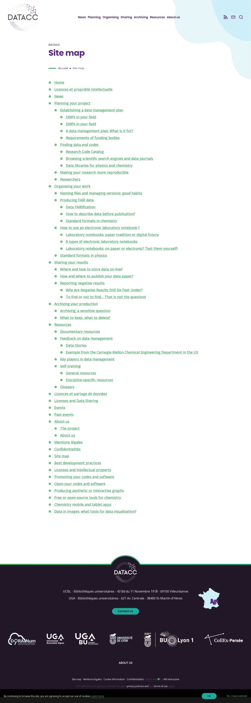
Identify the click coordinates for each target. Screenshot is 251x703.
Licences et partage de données (80, 399)
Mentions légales (68, 447)
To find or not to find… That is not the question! (106, 302)
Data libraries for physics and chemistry (99, 171)
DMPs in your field (81, 122)
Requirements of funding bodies (93, 143)
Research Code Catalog (85, 157)
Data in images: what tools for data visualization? (95, 517)
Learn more (97, 696)
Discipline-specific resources (89, 385)
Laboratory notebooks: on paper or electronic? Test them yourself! (121, 254)
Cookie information (114, 684)
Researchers (70, 185)
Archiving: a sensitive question (85, 316)
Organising (113, 19)
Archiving (143, 19)
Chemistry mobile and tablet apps (82, 510)
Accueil (63, 74)
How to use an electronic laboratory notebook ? (100, 233)
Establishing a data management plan (91, 115)
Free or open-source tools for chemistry (87, 503)
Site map (61, 461)
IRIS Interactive (171, 684)
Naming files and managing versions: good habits (101, 198)
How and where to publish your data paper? (96, 281)
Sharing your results (71, 268)
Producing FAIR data (77, 205)
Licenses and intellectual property (82, 475)
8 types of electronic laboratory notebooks (101, 247)
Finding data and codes (79, 150)
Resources (159, 19)
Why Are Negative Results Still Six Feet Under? (104, 295)
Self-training (70, 371)
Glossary (67, 392)
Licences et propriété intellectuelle (83, 95)
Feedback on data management (86, 344)
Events (59, 413)
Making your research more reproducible (94, 178)
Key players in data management (87, 364)
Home (59, 88)
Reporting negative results (82, 288)
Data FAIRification (80, 212)
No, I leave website (237, 696)
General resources (81, 378)
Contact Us (125, 617)
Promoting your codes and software (84, 482)
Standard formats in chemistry (91, 226)
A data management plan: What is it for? (99, 136)
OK (209, 696)
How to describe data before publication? (100, 219)
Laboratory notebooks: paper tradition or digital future (112, 240)
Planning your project (72, 108)
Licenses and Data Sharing (76, 406)
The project (69, 434)
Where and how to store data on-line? (91, 275)
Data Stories (76, 351)
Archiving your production (76, 309)
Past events (64, 420)
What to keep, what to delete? (85, 323)
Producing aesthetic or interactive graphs (89, 496)
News (84, 19)
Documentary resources (80, 337)
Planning (96, 19)
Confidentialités (67, 454)
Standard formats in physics (83, 261)
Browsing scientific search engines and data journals (109, 164)
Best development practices (77, 468)
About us (175, 19)
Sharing (128, 19)
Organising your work (72, 191)
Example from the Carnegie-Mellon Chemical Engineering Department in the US (132, 358)
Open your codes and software (79, 489)
